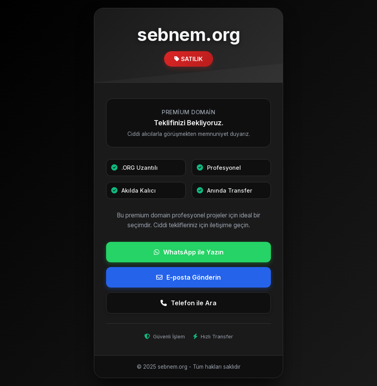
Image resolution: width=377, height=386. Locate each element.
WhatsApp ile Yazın (189, 252)
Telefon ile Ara (188, 303)
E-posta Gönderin (188, 277)
